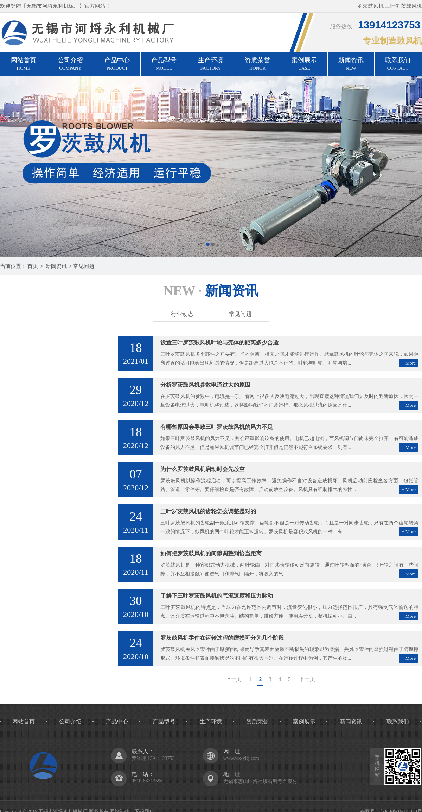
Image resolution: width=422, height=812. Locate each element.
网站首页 (23, 64)
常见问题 (83, 266)
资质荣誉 (257, 64)
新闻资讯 (351, 64)
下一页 (307, 679)
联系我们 (398, 64)
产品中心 (117, 64)
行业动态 (182, 314)
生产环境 (210, 64)
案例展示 (304, 64)
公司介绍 (70, 64)
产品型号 (164, 64)
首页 (32, 266)
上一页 (233, 679)
